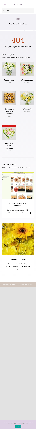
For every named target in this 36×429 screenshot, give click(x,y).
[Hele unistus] (27, 92)
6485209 (21, 284)
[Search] (4, 10)
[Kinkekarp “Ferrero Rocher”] (9, 92)
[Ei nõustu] (34, 424)
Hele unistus (27, 109)
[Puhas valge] (9, 63)
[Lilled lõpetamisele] (18, 239)
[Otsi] (18, 10)
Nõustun (18, 426)
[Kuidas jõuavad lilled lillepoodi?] (18, 185)
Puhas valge (9, 80)
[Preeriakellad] (27, 63)
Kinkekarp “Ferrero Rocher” (9, 111)
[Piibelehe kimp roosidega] (9, 126)
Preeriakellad (27, 80)
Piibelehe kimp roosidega (9, 145)
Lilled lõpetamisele (18, 260)
